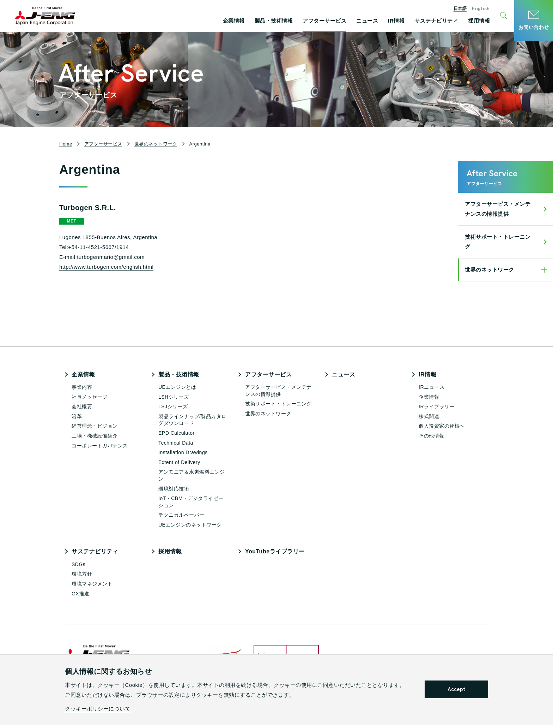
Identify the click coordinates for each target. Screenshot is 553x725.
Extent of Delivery (179, 462)
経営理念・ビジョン (95, 426)
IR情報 (427, 375)
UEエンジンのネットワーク (190, 525)
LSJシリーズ (173, 406)
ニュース (343, 375)
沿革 (77, 416)
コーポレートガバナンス (100, 445)
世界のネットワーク (489, 270)
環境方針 (82, 574)
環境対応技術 (173, 489)
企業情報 (83, 375)
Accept (456, 689)
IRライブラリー (437, 406)
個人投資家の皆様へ (442, 426)
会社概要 (82, 406)
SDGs (78, 564)
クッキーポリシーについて (97, 709)
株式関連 (429, 416)
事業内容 (82, 387)
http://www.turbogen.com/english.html (106, 267)
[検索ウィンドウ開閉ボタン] (504, 16)
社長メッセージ (90, 397)
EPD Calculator (176, 433)
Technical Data (175, 443)
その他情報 (431, 436)
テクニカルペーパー (181, 515)
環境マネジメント (92, 584)
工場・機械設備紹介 (95, 436)
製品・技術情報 (178, 375)
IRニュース (431, 387)
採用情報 (170, 551)
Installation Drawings (183, 452)
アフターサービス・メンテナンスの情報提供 (497, 209)
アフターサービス (268, 375)
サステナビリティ (95, 551)
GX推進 (80, 593)
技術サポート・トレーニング (497, 242)
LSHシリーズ (173, 397)
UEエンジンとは (177, 387)
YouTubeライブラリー (275, 551)
